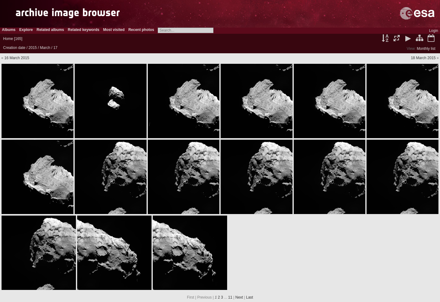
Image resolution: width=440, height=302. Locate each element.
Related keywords (83, 30)
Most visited (114, 30)
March (45, 48)
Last (249, 297)
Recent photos (141, 30)
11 (230, 297)
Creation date (14, 48)
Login (433, 30)
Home (8, 39)
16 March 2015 (16, 58)
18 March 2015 (423, 58)
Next (239, 297)
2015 (33, 48)
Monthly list (426, 48)
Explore (26, 30)
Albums (8, 30)
